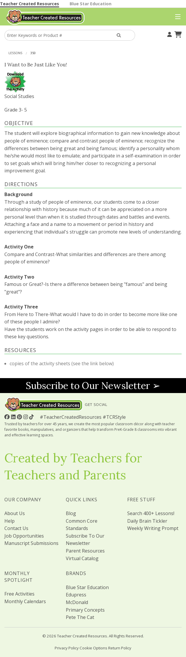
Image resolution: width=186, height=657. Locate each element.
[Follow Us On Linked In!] (14, 416)
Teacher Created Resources (29, 3)
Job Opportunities (24, 536)
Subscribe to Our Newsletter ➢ (93, 386)
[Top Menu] (176, 17)
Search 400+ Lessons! (150, 513)
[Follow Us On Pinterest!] (20, 416)
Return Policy (119, 648)
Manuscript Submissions (31, 543)
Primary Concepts (85, 610)
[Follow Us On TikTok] (32, 416)
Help (9, 521)
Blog (71, 513)
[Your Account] (169, 33)
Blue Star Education (90, 3)
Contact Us (16, 528)
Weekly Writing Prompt (152, 528)
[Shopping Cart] (177, 33)
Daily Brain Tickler (147, 521)
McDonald (77, 602)
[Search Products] (118, 35)
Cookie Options (93, 648)
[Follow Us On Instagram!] (26, 416)
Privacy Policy (67, 648)
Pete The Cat (80, 617)
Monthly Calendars (25, 601)
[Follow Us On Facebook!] (7, 416)
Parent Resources (85, 551)
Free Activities (19, 594)
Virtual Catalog (82, 558)
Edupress (76, 594)
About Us (14, 513)
